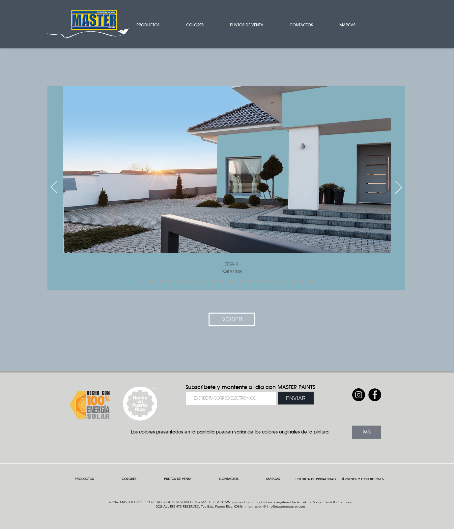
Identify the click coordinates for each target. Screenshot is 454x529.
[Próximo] (398, 188)
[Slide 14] (258, 281)
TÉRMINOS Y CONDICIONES (363, 479)
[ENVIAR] (296, 398)
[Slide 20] (311, 281)
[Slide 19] (302, 281)
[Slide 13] (249, 281)
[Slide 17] (285, 281)
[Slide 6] (187, 281)
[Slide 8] (205, 281)
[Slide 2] (151, 281)
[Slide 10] (222, 281)
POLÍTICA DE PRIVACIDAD (317, 479)
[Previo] (54, 188)
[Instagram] (358, 394)
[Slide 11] (231, 281)
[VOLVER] (232, 319)
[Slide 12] (240, 281)
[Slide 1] (142, 281)
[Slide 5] (178, 281)
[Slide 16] (276, 281)
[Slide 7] (196, 281)
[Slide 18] (294, 281)
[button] (156, 25)
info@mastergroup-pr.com (286, 506)
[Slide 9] (214, 281)
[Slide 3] (160, 281)
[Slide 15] (267, 281)
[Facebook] (374, 394)
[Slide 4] (169, 281)
